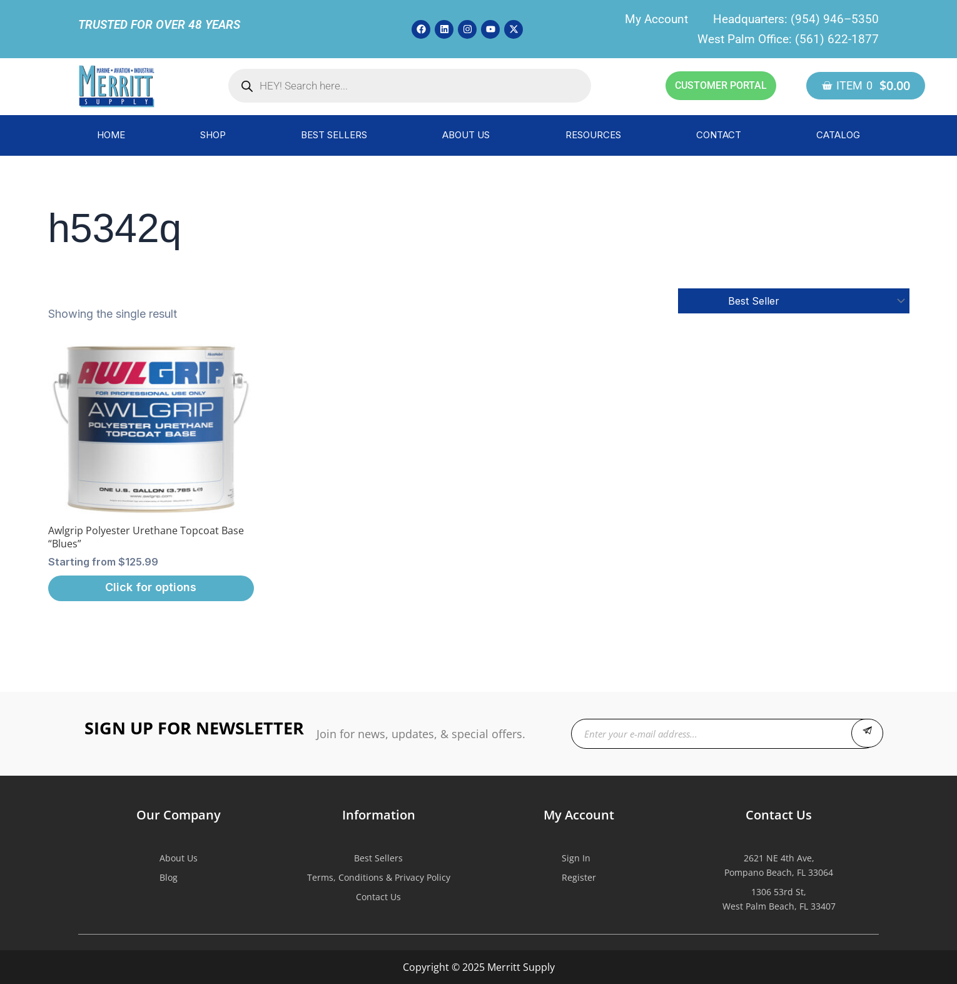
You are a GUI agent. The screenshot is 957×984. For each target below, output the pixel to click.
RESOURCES (593, 135)
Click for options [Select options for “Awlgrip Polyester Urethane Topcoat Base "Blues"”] (150, 587)
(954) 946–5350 (835, 19)
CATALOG (838, 135)
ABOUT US (466, 135)
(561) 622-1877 (837, 39)
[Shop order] (793, 300)
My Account (656, 19)
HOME (111, 135)
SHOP (213, 135)
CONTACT (718, 135)
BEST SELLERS (334, 135)
